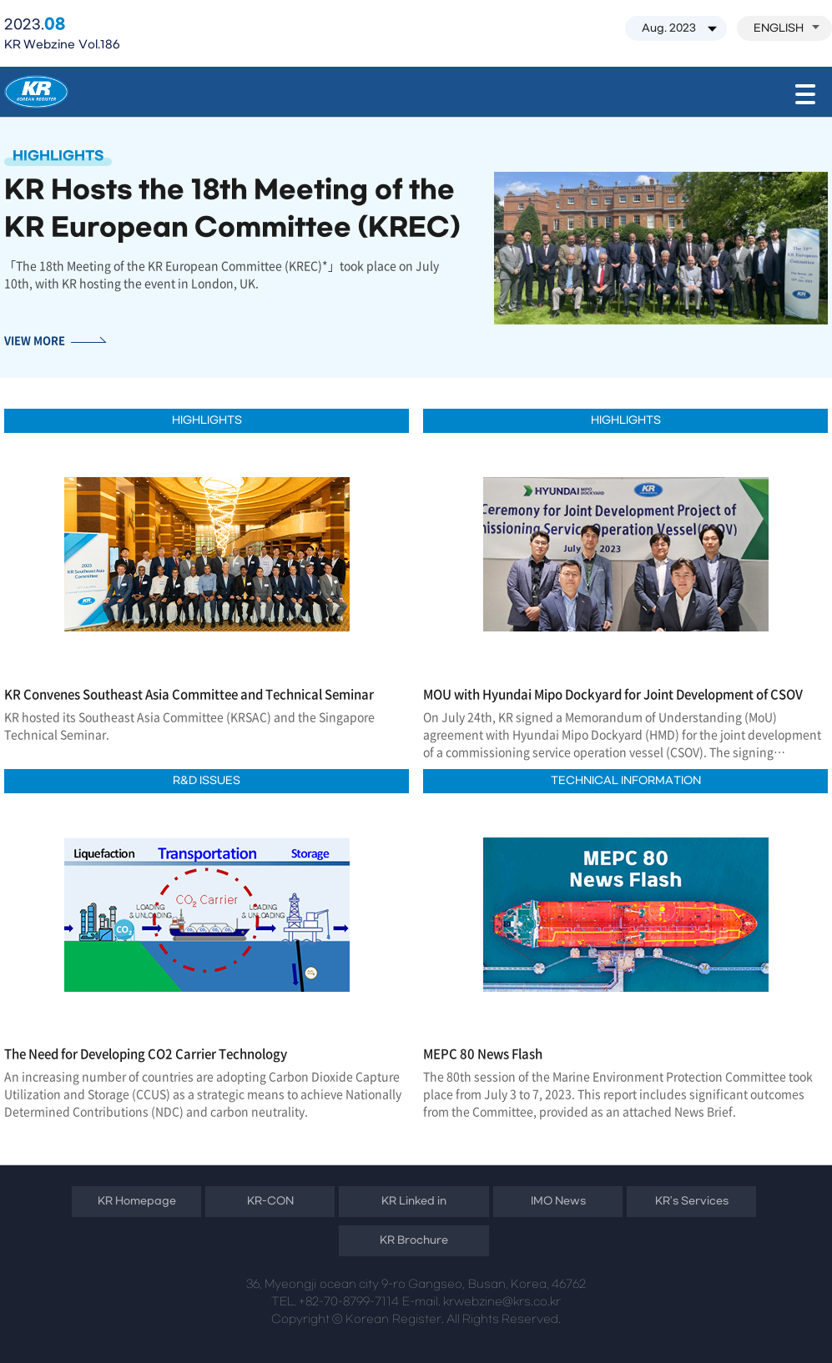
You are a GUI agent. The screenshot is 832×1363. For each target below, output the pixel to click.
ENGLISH (786, 28)
